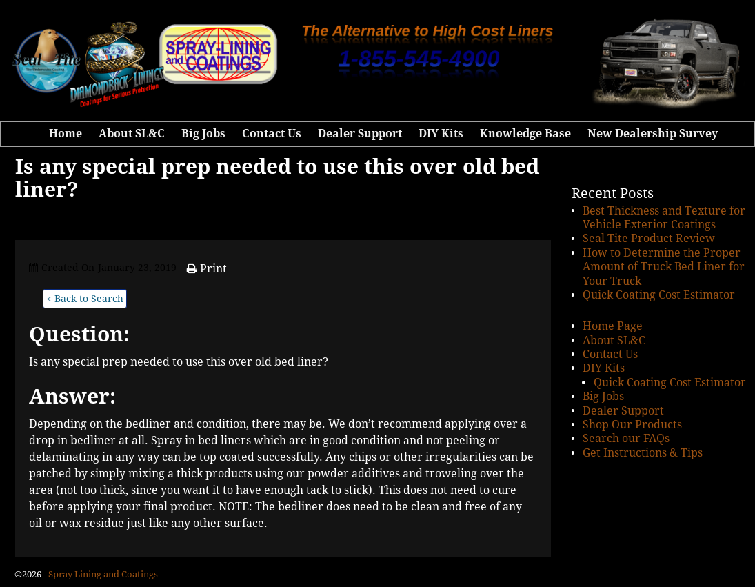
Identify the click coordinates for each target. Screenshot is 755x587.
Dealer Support (360, 133)
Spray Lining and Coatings (103, 574)
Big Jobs (203, 133)
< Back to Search (84, 298)
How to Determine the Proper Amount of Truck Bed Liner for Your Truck (664, 267)
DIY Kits (441, 133)
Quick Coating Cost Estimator (659, 294)
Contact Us (271, 133)
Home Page (613, 325)
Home (65, 133)
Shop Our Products (632, 424)
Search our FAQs (626, 438)
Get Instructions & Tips (643, 452)
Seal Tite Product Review (649, 238)
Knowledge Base (525, 133)
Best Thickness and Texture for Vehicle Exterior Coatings (664, 217)
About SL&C (132, 133)
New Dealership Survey (652, 133)
